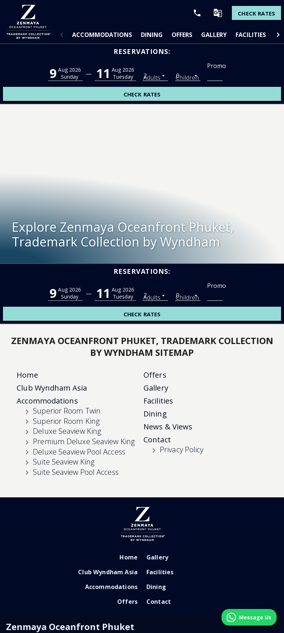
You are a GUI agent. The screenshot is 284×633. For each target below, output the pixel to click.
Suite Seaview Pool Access (76, 412)
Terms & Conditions (203, 629)
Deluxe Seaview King (67, 371)
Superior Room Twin (67, 350)
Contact (157, 379)
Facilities (251, 35)
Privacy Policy (181, 389)
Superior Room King (66, 361)
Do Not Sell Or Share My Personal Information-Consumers (65, 617)
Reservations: (142, 51)
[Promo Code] (215, 75)
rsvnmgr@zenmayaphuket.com (152, 592)
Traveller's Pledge (157, 629)
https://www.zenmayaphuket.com (50, 603)
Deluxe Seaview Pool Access (79, 392)
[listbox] (155, 75)
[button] (62, 35)
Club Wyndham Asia (52, 328)
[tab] (102, 35)
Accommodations (102, 35)
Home (27, 315)
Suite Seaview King (63, 401)
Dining (152, 35)
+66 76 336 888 (64, 592)
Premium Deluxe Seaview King (84, 381)
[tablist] (170, 35)
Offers (182, 35)
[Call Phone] (194, 13)
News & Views (167, 366)
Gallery (214, 35)
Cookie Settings (246, 629)
